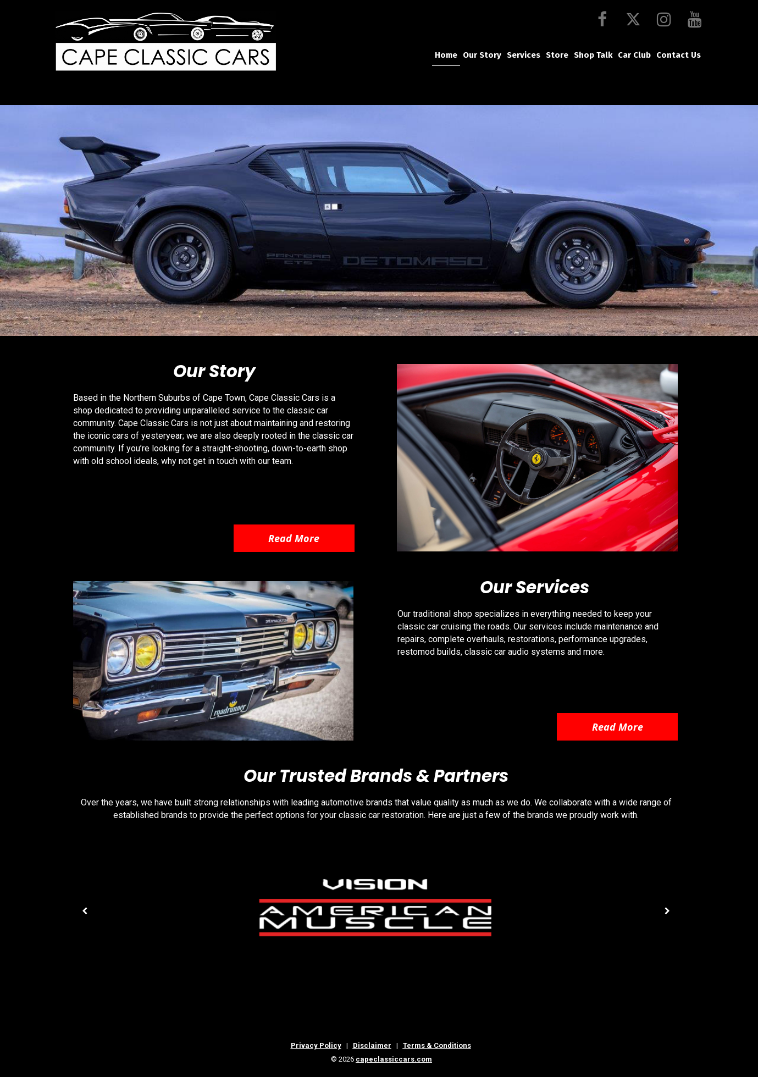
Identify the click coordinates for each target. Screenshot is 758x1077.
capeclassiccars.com (394, 1059)
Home (446, 55)
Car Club (634, 55)
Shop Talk (593, 55)
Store (557, 55)
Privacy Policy (316, 1045)
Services (523, 55)
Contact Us (678, 55)
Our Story (482, 55)
